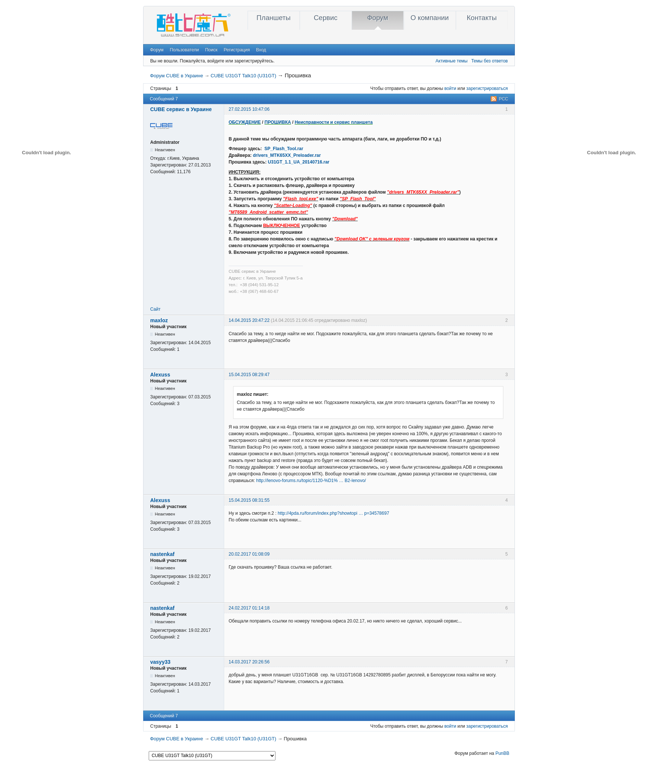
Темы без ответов (489, 61)
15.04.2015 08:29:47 (249, 374)
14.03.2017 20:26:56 (249, 662)
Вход (261, 49)
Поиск (211, 49)
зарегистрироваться (487, 88)
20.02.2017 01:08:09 (249, 554)
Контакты (482, 18)
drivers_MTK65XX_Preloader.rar (287, 155)
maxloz (159, 320)
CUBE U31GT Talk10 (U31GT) (244, 75)
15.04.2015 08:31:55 (249, 500)
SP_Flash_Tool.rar (283, 148)
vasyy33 (160, 662)
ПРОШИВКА (278, 122)
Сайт (155, 309)
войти (450, 88)
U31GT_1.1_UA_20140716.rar (298, 162)
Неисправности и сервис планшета (334, 122)
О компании (429, 18)
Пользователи (184, 49)
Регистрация (237, 49)
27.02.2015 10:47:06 (249, 109)
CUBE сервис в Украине (181, 109)
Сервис (326, 18)
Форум (377, 18)
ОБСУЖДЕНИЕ (245, 122)
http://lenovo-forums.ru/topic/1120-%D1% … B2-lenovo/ (311, 480)
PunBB (502, 753)
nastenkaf (162, 554)
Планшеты (274, 18)
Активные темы (452, 61)
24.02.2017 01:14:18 (249, 608)
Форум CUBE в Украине (176, 75)
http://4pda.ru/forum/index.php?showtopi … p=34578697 (333, 513)
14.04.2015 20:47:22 (249, 320)
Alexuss (160, 375)
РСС (503, 98)
